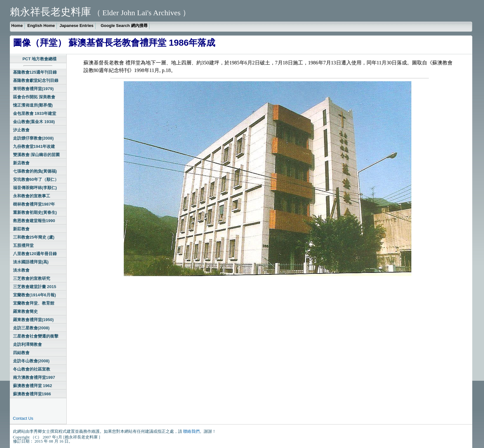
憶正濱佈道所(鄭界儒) (33, 105)
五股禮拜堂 (23, 245)
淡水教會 (21, 270)
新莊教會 (21, 229)
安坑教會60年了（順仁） (36, 179)
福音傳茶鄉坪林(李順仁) (35, 187)
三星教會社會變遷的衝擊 (35, 336)
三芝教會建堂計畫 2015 (34, 286)
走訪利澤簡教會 (27, 344)
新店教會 (21, 163)
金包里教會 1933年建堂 (34, 113)
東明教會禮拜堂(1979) (33, 88)
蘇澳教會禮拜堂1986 (32, 394)
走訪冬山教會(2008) (31, 361)
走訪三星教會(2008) (31, 328)
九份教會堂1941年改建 (34, 146)
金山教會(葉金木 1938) (34, 121)
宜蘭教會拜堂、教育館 (33, 303)
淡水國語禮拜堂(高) (31, 262)
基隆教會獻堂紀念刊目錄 (35, 80)
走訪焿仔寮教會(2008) (33, 138)
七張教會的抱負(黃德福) (35, 171)
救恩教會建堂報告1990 (34, 220)
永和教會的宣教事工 (31, 196)
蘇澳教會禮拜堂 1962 (32, 385)
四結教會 (21, 352)
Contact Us (23, 418)
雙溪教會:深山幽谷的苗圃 (36, 154)
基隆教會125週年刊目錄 (35, 72)
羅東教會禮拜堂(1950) (33, 319)
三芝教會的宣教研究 (31, 278)
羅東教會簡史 (25, 311)
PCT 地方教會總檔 (40, 58)
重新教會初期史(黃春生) (35, 212)
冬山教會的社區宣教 (31, 369)
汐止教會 (21, 130)
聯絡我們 (191, 431)
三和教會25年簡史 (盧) (34, 237)
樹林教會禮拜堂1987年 (34, 204)
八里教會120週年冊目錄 (35, 253)
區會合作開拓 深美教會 (34, 97)
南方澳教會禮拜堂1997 (34, 377)
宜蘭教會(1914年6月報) (34, 295)
